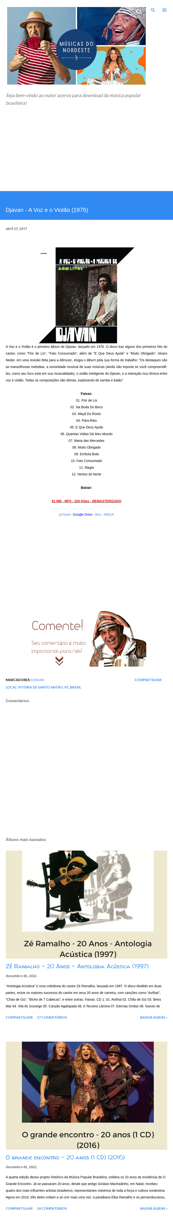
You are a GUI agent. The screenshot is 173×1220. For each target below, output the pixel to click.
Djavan (37, 680)
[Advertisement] (86, 155)
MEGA (109, 514)
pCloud (64, 514)
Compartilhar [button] (148, 680)
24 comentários (52, 1208)
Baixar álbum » (153, 1017)
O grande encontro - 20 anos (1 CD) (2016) (65, 1157)
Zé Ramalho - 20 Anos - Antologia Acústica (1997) (77, 966)
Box (98, 514)
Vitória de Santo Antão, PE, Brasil (49, 687)
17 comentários (52, 1017)
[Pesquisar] (153, 9)
